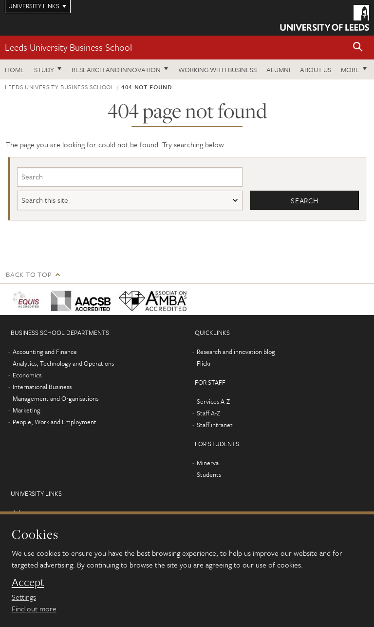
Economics (27, 375)
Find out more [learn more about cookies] (34, 608)
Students (209, 474)
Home (14, 69)
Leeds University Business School (68, 47)
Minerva (208, 463)
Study (44, 69)
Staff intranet (215, 425)
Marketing (26, 410)
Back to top (29, 274)
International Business (42, 387)
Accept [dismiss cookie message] (28, 582)
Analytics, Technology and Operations (63, 363)
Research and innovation (116, 69)
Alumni (278, 69)
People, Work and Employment (54, 422)
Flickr (204, 363)
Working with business (217, 69)
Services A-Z (213, 401)
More (350, 69)
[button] (358, 48)
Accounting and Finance (45, 351)
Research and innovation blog (236, 351)
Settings (24, 596)
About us (315, 69)
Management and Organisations (55, 398)
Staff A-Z (208, 413)
